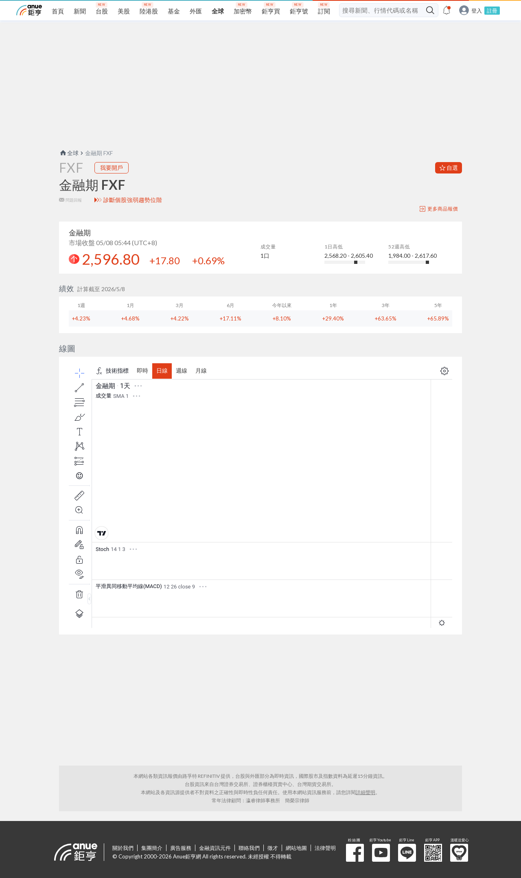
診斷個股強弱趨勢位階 (132, 200)
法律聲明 (325, 848)
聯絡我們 (249, 848)
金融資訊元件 (215, 848)
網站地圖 (296, 848)
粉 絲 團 (355, 853)
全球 (69, 152)
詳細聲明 (365, 792)
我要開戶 (111, 167)
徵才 (272, 848)
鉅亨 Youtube (381, 853)
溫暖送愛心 (459, 853)
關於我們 (123, 848)
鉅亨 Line (407, 853)
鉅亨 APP (433, 853)
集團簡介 (151, 848)
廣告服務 (180, 848)
